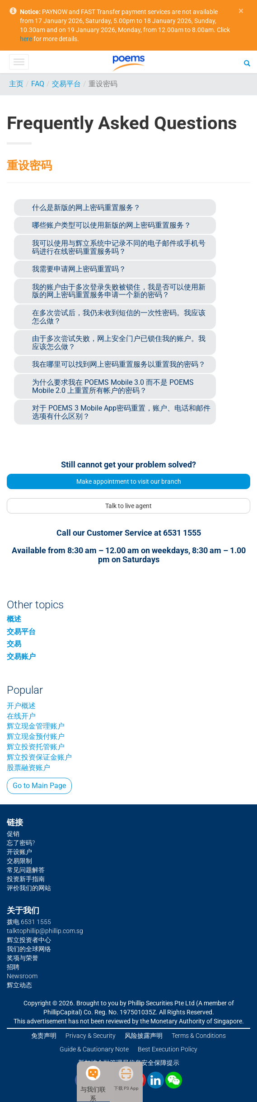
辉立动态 (19, 985)
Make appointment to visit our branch (128, 481)
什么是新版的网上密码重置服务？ (86, 207)
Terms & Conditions (199, 1035)
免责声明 (43, 1035)
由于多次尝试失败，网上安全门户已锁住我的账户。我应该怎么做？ (119, 342)
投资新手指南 (26, 879)
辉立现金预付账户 (36, 736)
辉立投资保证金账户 (39, 757)
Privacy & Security (90, 1035)
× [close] (240, 11)
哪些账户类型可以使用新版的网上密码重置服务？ (111, 225)
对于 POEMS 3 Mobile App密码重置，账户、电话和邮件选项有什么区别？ (121, 412)
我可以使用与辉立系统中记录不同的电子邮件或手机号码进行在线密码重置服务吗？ (119, 247)
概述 (14, 619)
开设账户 (19, 851)
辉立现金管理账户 (36, 726)
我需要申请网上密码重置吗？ (79, 269)
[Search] (247, 63)
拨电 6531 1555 (29, 921)
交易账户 (21, 656)
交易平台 (66, 83)
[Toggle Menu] (18, 62)
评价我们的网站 (29, 888)
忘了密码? (21, 842)
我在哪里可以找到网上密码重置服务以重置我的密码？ (119, 364)
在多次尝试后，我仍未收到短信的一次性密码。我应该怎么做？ (119, 316)
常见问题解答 (26, 869)
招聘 (13, 967)
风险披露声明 (144, 1035)
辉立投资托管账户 (36, 746)
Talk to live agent (128, 505)
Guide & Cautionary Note (94, 1049)
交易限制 (19, 860)
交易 (14, 644)
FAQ (37, 83)
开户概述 (21, 705)
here (26, 38)
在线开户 (21, 716)
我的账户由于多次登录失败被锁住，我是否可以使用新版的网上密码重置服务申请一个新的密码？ (119, 291)
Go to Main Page (39, 785)
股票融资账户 (28, 767)
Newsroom (22, 976)
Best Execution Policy (167, 1049)
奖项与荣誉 (22, 958)
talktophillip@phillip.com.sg (45, 930)
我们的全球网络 (29, 949)
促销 (13, 833)
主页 (16, 83)
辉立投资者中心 (29, 939)
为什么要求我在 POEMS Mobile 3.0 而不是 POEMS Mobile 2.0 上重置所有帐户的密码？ (113, 386)
